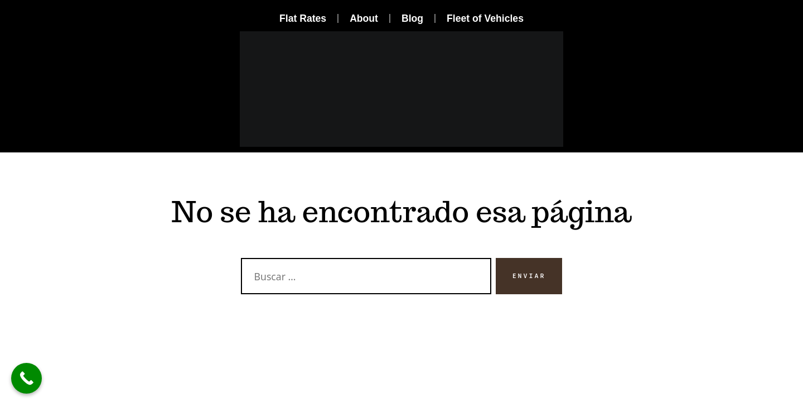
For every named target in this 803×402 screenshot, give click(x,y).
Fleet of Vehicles (485, 18)
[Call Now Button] (26, 378)
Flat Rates (302, 18)
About (364, 18)
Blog (412, 18)
